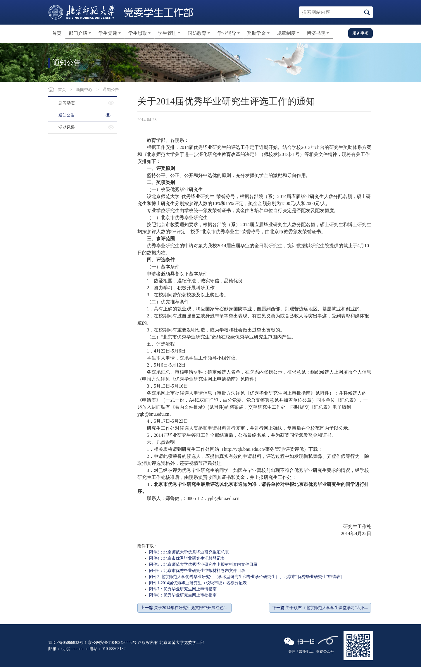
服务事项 (360, 33)
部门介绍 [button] (78, 33)
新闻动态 (66, 103)
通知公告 (111, 89)
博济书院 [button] (316, 33)
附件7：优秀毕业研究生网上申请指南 (183, 589)
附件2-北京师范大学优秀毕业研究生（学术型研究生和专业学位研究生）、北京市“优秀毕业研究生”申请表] (245, 577)
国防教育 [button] (197, 33)
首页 (56, 33)
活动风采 (66, 127)
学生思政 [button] (137, 33)
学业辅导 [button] (227, 33)
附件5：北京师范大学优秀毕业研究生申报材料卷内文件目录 (203, 564)
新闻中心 (84, 89)
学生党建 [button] (108, 33)
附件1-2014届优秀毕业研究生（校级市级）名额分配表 (198, 583)
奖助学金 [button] (256, 33)
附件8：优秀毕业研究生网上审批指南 (183, 595)
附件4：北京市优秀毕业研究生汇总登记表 (187, 558)
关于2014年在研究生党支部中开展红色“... (184, 608)
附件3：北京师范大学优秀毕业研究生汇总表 (189, 552)
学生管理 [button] (167, 33)
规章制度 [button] (286, 33)
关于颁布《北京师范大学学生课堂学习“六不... (320, 608)
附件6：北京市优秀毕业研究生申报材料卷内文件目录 (197, 570)
